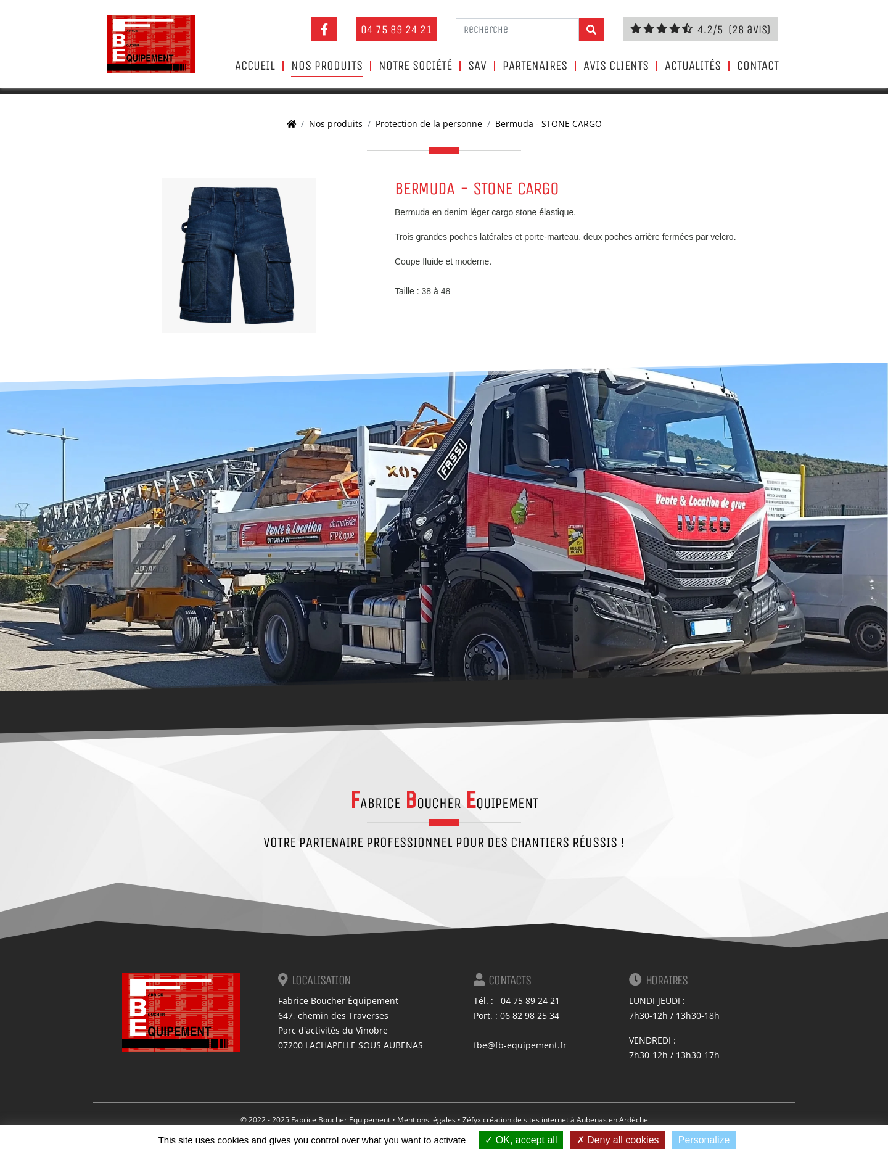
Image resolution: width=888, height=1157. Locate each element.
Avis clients (616, 66)
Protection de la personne (429, 124)
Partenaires (535, 66)
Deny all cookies (618, 1140)
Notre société (415, 66)
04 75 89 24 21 (396, 29)
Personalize (704, 1140)
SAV (477, 66)
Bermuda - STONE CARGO (548, 124)
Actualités (693, 66)
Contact (758, 66)
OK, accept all (521, 1140)
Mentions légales (426, 1119)
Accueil (255, 66)
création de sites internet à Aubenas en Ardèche (565, 1119)
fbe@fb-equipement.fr (520, 1045)
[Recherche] (517, 29)
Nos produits (327, 66)
